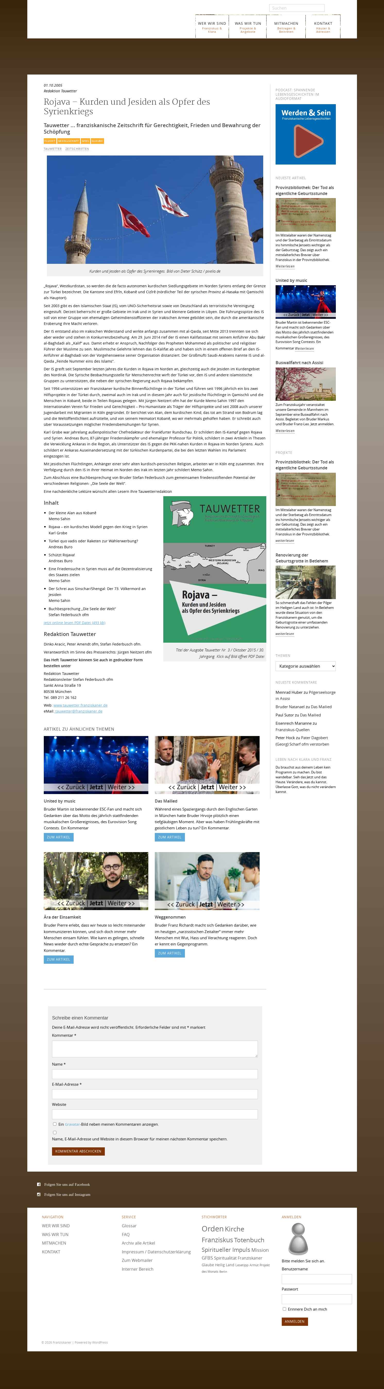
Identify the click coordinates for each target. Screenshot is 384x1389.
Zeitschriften (77, 149)
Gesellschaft (68, 141)
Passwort (290, 1289)
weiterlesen (285, 540)
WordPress (100, 1342)
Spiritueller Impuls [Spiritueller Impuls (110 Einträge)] (226, 1249)
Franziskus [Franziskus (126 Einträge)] (217, 1240)
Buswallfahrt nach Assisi (299, 362)
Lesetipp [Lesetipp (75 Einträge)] (242, 1265)
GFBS (85, 141)
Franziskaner (103, 24)
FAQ (126, 1234)
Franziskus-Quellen (293, 729)
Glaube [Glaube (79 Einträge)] (208, 1264)
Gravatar (72, 1124)
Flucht (50, 141)
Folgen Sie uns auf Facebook (67, 1184)
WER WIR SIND (212, 27)
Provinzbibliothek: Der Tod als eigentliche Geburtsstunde (305, 190)
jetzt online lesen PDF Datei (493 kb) (74, 622)
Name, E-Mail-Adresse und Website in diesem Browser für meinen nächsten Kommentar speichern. (140, 1138)
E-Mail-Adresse (67, 1084)
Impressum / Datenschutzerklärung (156, 1252)
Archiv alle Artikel (138, 1243)
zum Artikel (58, 837)
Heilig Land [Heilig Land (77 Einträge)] (224, 1265)
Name (59, 1064)
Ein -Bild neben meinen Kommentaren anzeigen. (108, 1124)
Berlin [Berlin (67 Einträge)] (223, 1271)
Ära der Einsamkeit (62, 917)
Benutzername (295, 1268)
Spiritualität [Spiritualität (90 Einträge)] (225, 1258)
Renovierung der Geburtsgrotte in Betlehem (302, 558)
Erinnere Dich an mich (305, 1309)
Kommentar (64, 1035)
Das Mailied (166, 801)
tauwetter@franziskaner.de (78, 711)
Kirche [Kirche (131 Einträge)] (234, 1228)
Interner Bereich (137, 1269)
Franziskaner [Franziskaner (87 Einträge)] (250, 1258)
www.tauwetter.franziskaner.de (81, 705)
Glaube (97, 141)
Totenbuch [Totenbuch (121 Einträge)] (249, 1240)
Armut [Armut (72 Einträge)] (254, 1265)
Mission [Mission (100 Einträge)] (260, 1250)
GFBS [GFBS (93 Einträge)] (207, 1258)
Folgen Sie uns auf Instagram (67, 1194)
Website (59, 1104)
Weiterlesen (285, 266)
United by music (59, 801)
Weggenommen (170, 917)
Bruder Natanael (290, 706)
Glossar (129, 1226)
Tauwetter (53, 149)
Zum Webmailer (137, 1260)
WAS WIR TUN (248, 27)
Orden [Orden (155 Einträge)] (213, 1228)
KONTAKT (323, 27)
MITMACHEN (286, 27)
